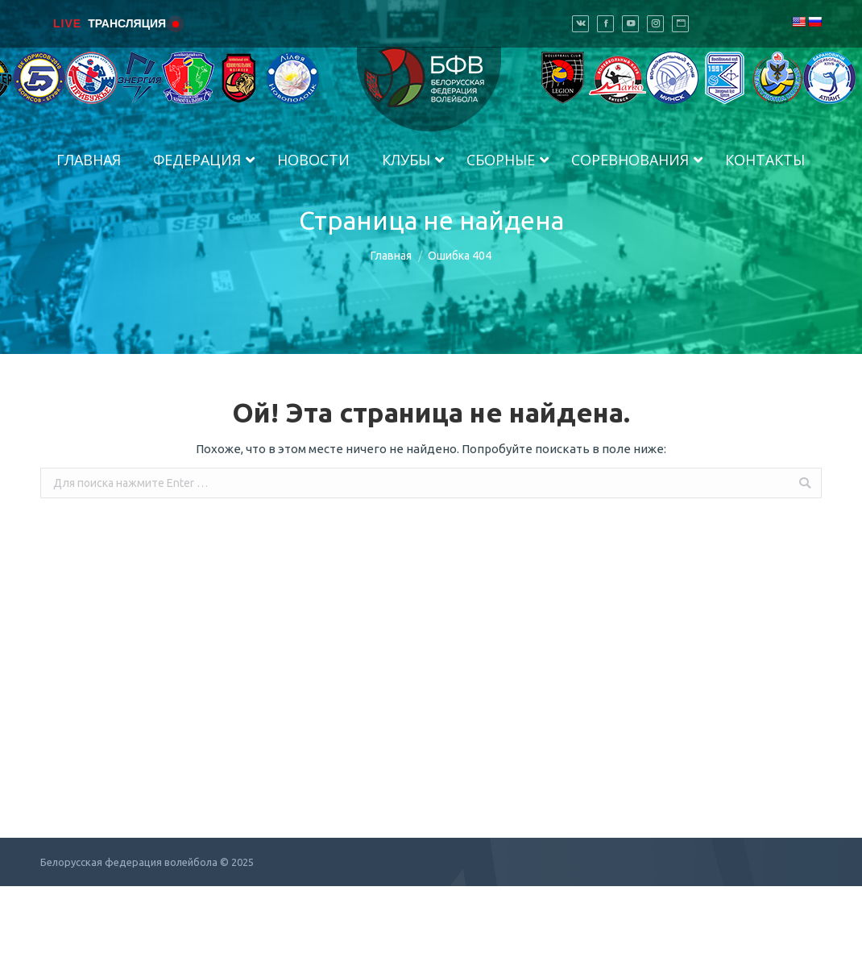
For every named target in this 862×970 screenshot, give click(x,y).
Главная (391, 255)
